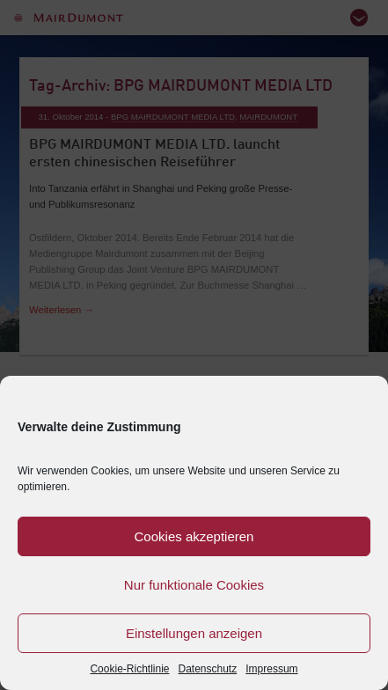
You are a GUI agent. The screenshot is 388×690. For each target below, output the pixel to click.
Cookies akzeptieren (194, 536)
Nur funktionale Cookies (194, 584)
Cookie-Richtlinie (129, 669)
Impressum (271, 669)
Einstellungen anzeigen (194, 633)
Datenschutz (208, 669)
